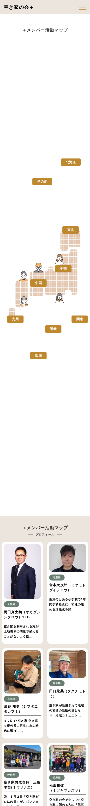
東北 (70, 230)
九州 (15, 319)
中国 (38, 283)
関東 (79, 319)
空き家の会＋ (19, 7)
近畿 (53, 329)
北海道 (71, 162)
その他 (42, 181)
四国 (38, 355)
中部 (63, 269)
